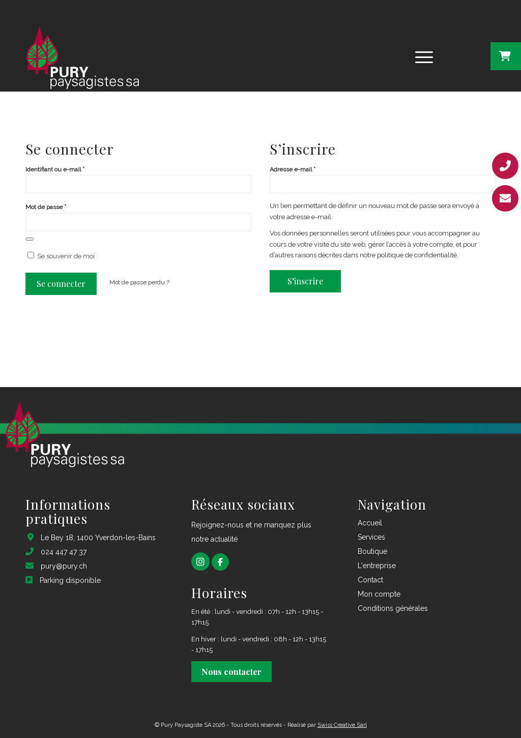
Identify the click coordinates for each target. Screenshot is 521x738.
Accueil (370, 523)
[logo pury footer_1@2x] (81, 56)
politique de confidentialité (417, 255)
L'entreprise (377, 566)
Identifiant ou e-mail (54, 169)
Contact (370, 580)
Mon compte (379, 594)
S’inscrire (305, 281)
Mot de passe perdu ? (139, 282)
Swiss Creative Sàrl (342, 725)
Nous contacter (231, 671)
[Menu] (421, 56)
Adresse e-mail (292, 169)
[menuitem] (424, 56)
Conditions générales (393, 608)
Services (371, 537)
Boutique (372, 551)
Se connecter (61, 283)
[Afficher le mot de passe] (29, 239)
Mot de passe (45, 207)
